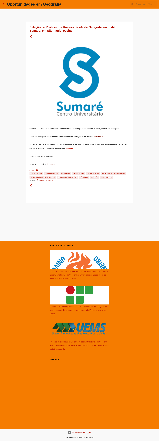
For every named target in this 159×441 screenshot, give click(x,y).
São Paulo (84, 177)
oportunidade (93, 173)
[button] (31, 36)
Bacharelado (36, 173)
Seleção (94, 177)
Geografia (65, 173)
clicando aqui (99, 137)
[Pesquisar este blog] (144, 4)
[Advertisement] (79, 221)
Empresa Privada (52, 173)
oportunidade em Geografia (113, 173)
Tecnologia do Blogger (79, 432)
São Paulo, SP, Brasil (44, 180)
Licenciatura (78, 173)
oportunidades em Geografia (42, 177)
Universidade (106, 177)
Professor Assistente (67, 177)
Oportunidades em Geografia (34, 4)
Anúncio (69, 148)
